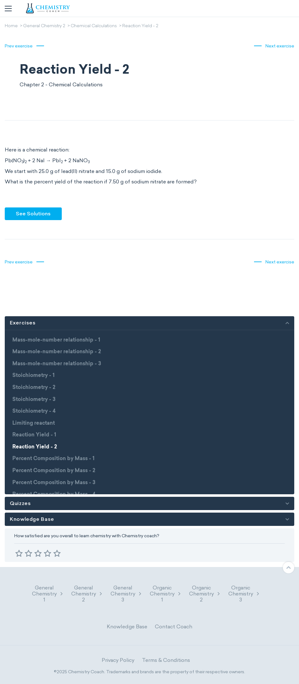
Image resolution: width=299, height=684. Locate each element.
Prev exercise (19, 46)
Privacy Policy (118, 660)
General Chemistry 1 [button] (48, 594)
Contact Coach (173, 627)
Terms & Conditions (166, 660)
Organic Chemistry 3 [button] (244, 594)
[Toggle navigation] (8, 8)
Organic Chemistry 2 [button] (205, 594)
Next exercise (279, 46)
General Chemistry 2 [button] (87, 594)
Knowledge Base (127, 627)
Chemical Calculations (94, 26)
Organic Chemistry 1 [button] (165, 594)
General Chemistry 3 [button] (126, 594)
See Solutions (33, 214)
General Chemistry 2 (44, 26)
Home (11, 26)
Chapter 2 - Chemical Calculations (61, 85)
